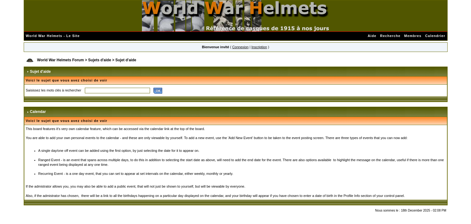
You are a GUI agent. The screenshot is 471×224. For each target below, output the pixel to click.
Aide (372, 36)
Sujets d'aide (99, 60)
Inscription (259, 47)
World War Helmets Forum (60, 60)
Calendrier (435, 36)
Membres (412, 36)
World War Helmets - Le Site (53, 36)
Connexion (240, 47)
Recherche (390, 36)
